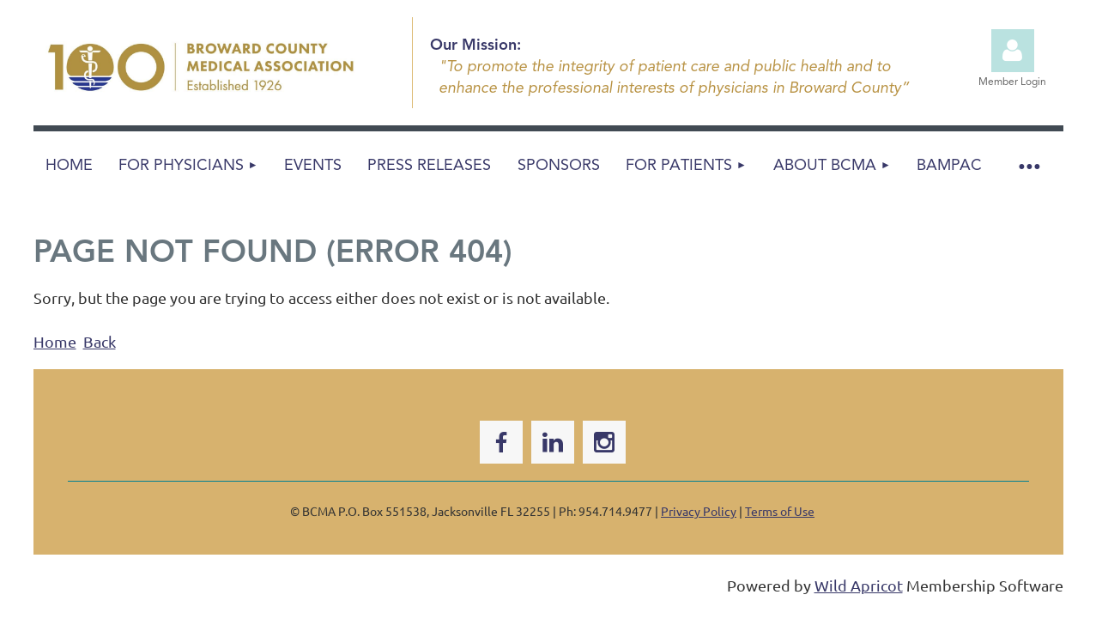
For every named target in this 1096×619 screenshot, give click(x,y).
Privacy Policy (698, 511)
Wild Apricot (858, 585)
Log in (1012, 50)
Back (99, 341)
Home (54, 341)
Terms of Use (779, 511)
